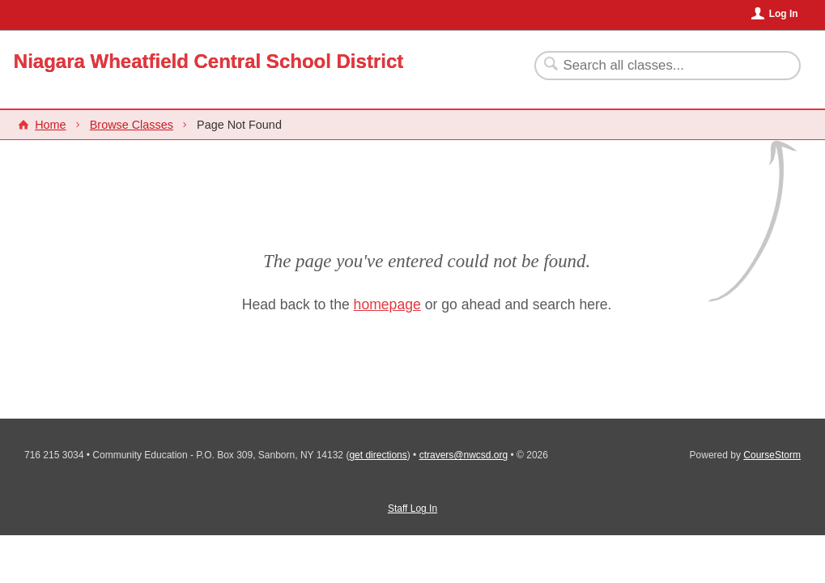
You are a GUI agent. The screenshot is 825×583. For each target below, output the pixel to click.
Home (50, 124)
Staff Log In (412, 508)
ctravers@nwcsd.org (463, 455)
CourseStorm (772, 455)
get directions (377, 455)
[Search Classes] (658, 66)
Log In (783, 13)
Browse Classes (131, 124)
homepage (387, 304)
